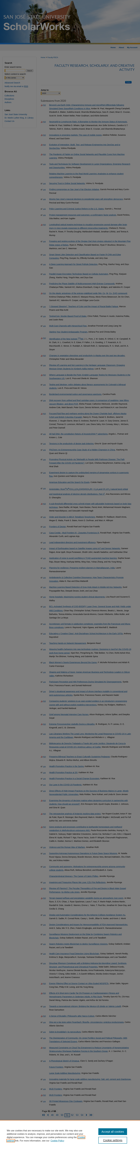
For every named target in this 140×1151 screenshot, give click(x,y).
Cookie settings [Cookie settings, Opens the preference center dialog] (112, 1140)
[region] (70, 1135)
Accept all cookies (112, 1131)
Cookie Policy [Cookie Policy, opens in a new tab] (57, 1141)
